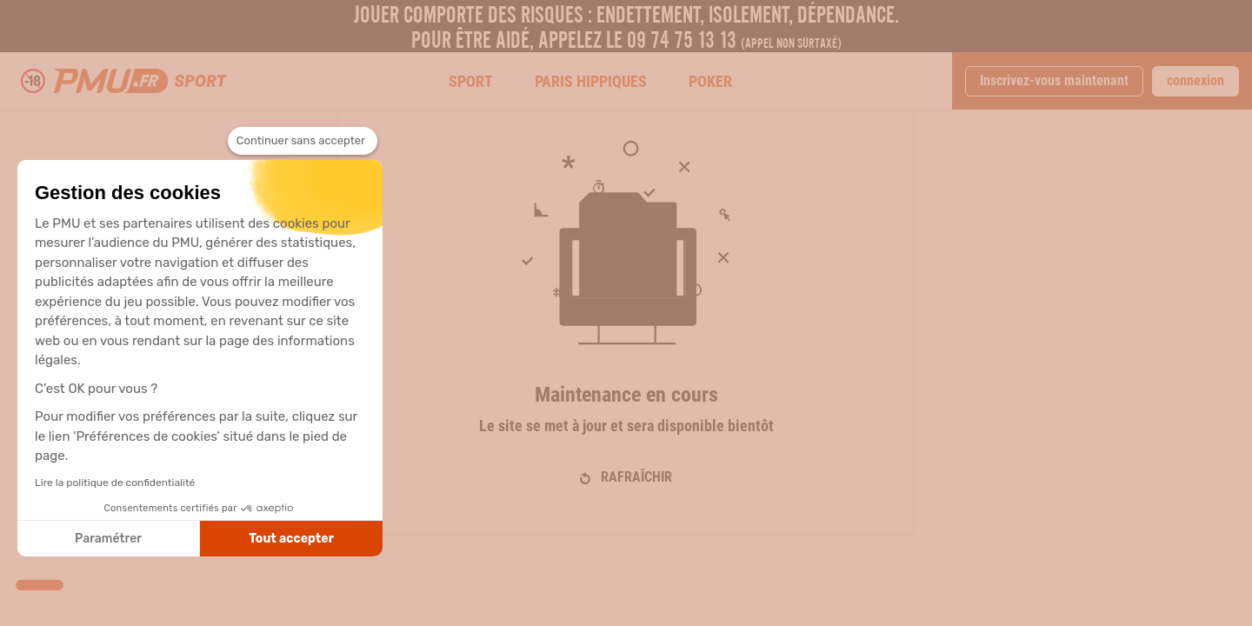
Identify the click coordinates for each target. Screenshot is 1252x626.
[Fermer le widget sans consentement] (302, 141)
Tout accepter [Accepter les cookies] (291, 538)
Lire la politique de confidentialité (115, 482)
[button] (39, 585)
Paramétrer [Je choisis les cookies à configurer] (108, 538)
